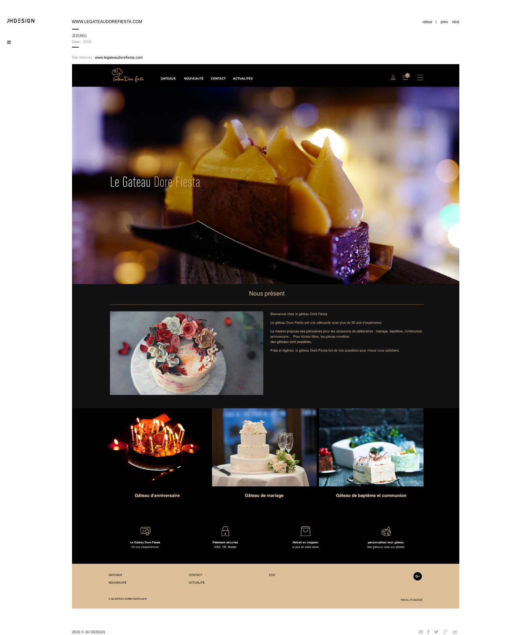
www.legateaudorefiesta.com (119, 57)
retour (427, 22)
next (455, 22)
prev (444, 22)
